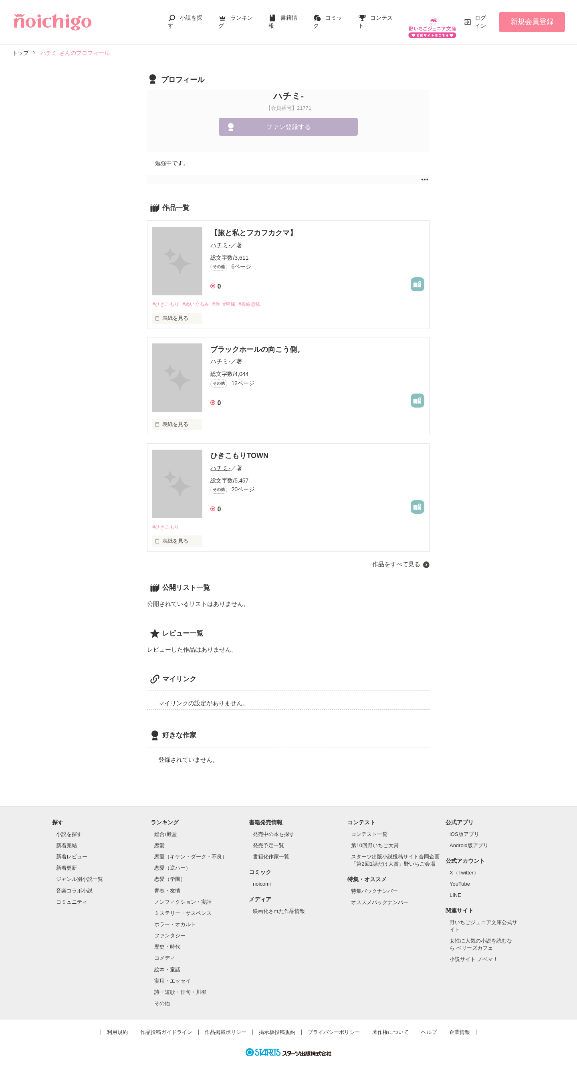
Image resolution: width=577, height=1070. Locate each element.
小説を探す (69, 827)
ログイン (480, 17)
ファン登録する (288, 118)
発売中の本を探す (274, 827)
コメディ (164, 951)
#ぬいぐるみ (200, 296)
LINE (455, 888)
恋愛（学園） (170, 872)
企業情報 (459, 1025)
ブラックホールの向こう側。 (257, 342)
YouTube (460, 877)
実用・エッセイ (172, 974)
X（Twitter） (464, 865)
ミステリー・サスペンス (183, 906)
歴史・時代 (167, 940)
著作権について (390, 1025)
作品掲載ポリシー (225, 1025)
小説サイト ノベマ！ (474, 952)
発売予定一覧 (268, 839)
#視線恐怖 (259, 296)
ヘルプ (429, 1025)
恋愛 (159, 839)
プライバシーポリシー (334, 1025)
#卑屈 (237, 296)
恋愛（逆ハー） (172, 861)
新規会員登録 (532, 18)
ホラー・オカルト (175, 918)
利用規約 (117, 1025)
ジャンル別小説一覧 (79, 872)
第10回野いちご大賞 (374, 839)
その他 (162, 996)
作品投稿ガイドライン (166, 1025)
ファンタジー (170, 929)
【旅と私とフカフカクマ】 (253, 225)
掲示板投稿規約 (277, 1025)
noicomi (262, 877)
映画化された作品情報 (279, 904)
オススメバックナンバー (379, 895)
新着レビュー (71, 850)
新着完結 (66, 839)
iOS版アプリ (464, 827)
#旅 (222, 296)
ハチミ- (220, 237)
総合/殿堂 (165, 827)
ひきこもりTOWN (239, 448)
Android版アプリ (469, 839)
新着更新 (66, 861)
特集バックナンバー (374, 884)
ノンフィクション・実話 (183, 895)
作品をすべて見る (396, 557)
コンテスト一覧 (369, 827)
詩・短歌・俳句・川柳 (180, 985)
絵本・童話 (167, 962)
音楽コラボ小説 (74, 883)
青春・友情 (167, 883)
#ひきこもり (166, 296)
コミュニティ (71, 895)
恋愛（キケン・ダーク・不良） (190, 850)
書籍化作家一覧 (271, 850)
